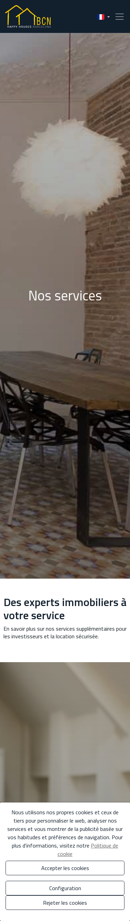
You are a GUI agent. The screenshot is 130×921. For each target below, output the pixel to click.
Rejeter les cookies (65, 902)
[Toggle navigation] (117, 16)
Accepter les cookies (65, 868)
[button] (103, 16)
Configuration (65, 888)
